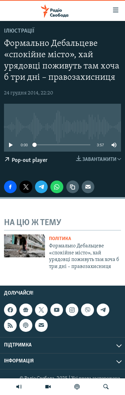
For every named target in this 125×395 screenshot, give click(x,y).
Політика (60, 238)
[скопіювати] (72, 187)
